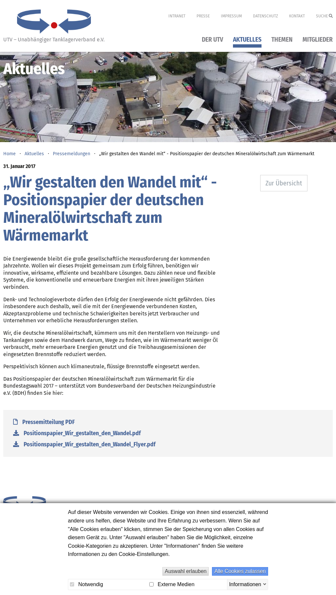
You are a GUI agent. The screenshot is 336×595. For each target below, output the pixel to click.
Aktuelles (247, 39)
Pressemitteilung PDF (44, 422)
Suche (324, 16)
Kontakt (297, 16)
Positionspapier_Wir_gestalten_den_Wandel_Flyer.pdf (84, 444)
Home (9, 154)
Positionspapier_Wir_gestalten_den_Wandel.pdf (77, 433)
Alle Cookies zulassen (240, 571)
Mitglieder (318, 39)
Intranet (176, 16)
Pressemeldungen (71, 154)
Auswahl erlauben (185, 571)
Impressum (231, 16)
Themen (282, 39)
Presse (203, 16)
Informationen (245, 584)
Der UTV (212, 39)
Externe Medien (172, 584)
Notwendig (86, 584)
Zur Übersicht (283, 183)
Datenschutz (265, 16)
